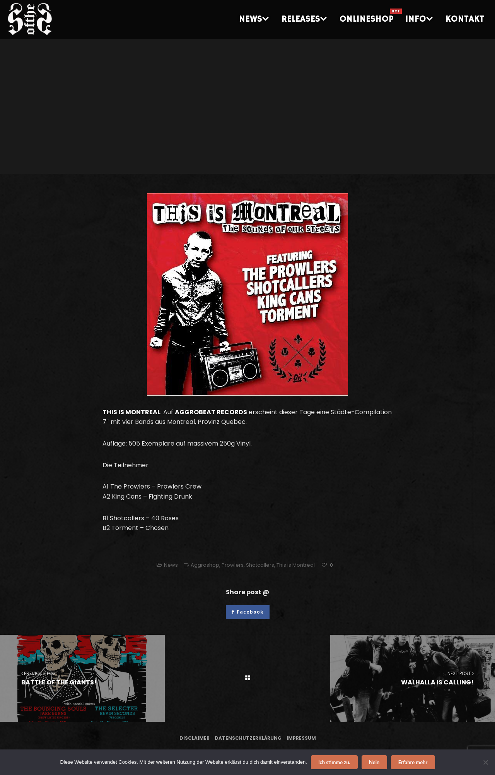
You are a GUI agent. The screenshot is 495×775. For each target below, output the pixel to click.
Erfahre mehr (413, 762)
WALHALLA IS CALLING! (413, 678)
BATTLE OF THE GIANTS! (82, 678)
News (171, 565)
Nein (374, 762)
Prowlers (233, 565)
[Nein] (485, 762)
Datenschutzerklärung (248, 738)
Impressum (301, 738)
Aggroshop (205, 565)
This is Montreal (296, 565)
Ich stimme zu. (334, 762)
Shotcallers (260, 565)
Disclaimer (194, 738)
